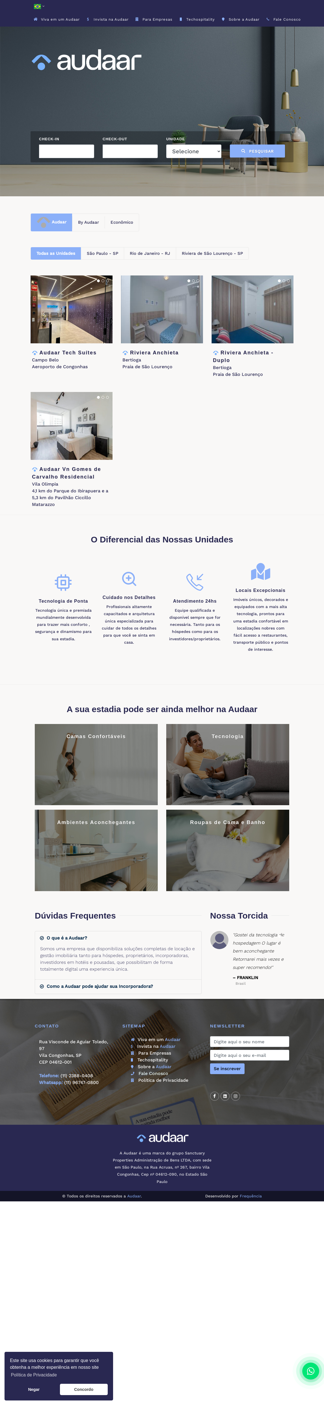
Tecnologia (228, 736)
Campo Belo (45, 360)
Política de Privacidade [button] (34, 1374)
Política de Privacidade (159, 1080)
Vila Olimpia (45, 484)
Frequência (251, 1196)
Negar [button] (34, 1389)
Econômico (122, 222)
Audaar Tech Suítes (68, 352)
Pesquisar (257, 151)
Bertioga (131, 360)
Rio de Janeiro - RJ (150, 253)
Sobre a (151, 1066)
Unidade (175, 139)
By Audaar (88, 222)
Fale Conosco (149, 1073)
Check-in (49, 139)
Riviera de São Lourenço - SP (212, 253)
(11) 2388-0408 (77, 1075)
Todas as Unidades (55, 253)
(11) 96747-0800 (81, 1082)
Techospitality (149, 1060)
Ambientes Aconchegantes (96, 822)
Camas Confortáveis (96, 736)
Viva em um (156, 1039)
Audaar (51, 222)
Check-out (115, 139)
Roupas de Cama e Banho (227, 822)
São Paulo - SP (102, 253)
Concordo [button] (83, 1389)
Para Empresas (151, 1053)
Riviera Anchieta (154, 352)
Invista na (153, 1046)
